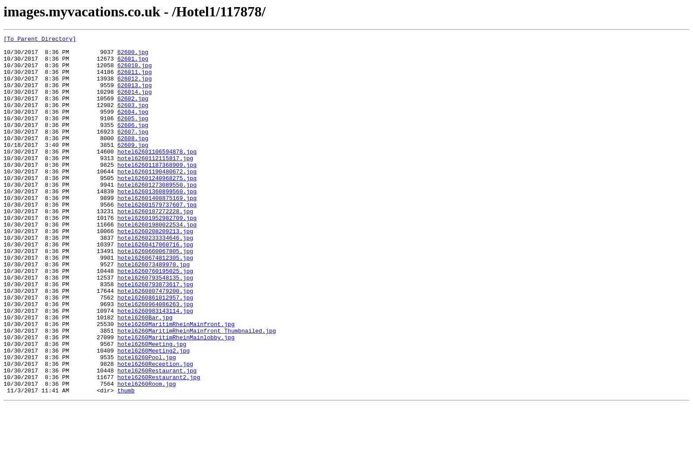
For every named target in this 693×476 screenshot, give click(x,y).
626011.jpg (134, 80)
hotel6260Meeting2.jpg (153, 414)
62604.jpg (132, 127)
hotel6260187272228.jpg (155, 247)
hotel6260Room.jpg (146, 454)
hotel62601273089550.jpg (156, 215)
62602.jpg (132, 111)
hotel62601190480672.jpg (156, 199)
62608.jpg (132, 159)
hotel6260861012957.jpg (155, 350)
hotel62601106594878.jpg (156, 175)
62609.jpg (132, 167)
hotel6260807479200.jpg (155, 342)
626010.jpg (134, 72)
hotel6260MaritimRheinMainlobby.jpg (175, 398)
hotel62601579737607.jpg (156, 239)
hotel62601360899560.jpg (156, 223)
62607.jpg (132, 151)
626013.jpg (134, 96)
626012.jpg (134, 88)
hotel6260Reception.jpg (155, 430)
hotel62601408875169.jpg (156, 231)
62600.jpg (132, 56)
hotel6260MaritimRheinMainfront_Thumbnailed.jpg (196, 390)
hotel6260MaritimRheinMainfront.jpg (175, 382)
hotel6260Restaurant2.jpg (158, 446)
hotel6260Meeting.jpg (151, 406)
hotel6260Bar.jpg (144, 374)
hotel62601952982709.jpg (156, 255)
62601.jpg (132, 64)
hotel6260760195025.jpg (155, 318)
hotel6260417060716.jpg (155, 287)
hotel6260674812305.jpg (155, 303)
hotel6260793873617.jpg (155, 334)
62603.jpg (132, 119)
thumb (125, 462)
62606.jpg (132, 143)
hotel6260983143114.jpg (155, 366)
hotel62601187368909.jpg (156, 191)
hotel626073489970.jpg (153, 311)
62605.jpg (132, 135)
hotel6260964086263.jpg (155, 358)
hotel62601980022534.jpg (156, 263)
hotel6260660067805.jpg (155, 295)
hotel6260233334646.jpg (155, 279)
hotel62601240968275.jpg (156, 207)
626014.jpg (134, 103)
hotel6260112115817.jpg (155, 183)
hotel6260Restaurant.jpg (156, 438)
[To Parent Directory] (40, 40)
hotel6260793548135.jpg (155, 326)
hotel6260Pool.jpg (146, 422)
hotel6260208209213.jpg (155, 271)
